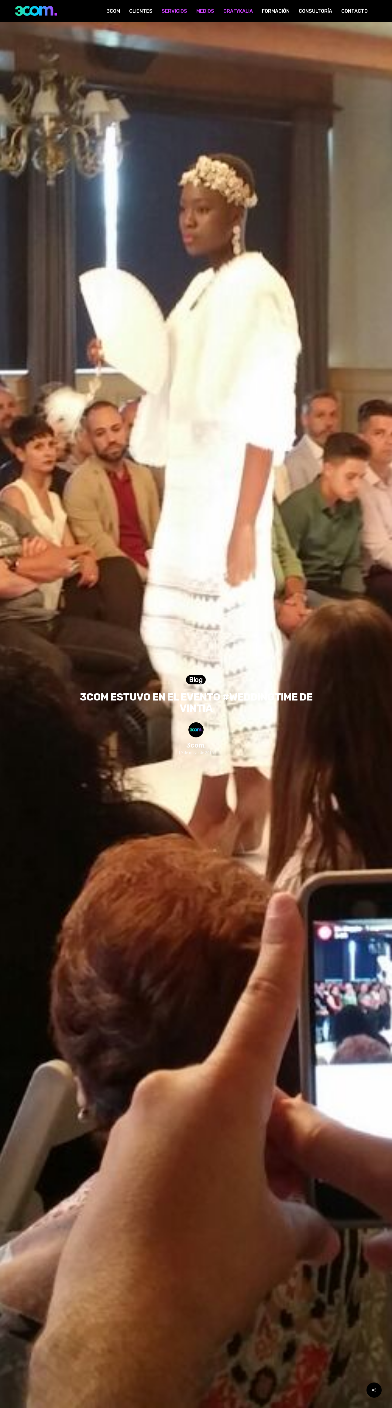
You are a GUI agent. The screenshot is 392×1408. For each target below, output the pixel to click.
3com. (196, 745)
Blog (196, 680)
